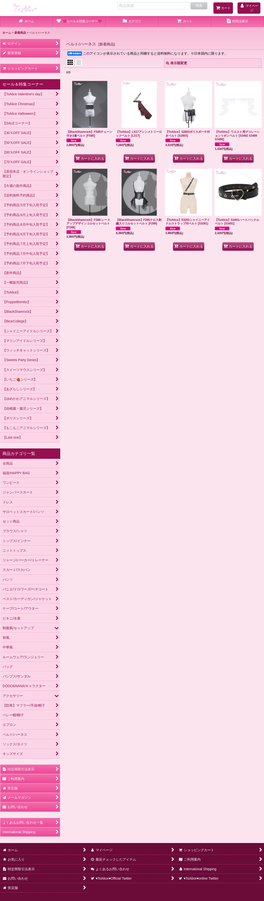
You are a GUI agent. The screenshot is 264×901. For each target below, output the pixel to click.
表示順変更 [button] (176, 63)
